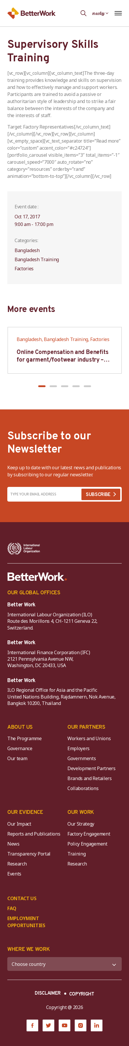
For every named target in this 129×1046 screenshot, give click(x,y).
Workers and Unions (89, 738)
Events (14, 873)
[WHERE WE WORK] (64, 964)
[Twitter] (48, 1025)
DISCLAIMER (48, 993)
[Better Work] (37, 576)
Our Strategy (80, 824)
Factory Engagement (88, 834)
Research (17, 864)
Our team (17, 758)
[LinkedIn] (96, 1025)
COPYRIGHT (81, 994)
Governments (81, 758)
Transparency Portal (28, 854)
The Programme (24, 738)
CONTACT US (21, 898)
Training (76, 854)
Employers (78, 748)
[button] (42, 386)
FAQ (11, 908)
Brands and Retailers (89, 778)
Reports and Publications (33, 834)
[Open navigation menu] (118, 13)
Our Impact (19, 824)
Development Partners (91, 768)
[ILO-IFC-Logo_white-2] (23, 548)
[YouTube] (64, 1025)
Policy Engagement (88, 844)
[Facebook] (32, 1025)
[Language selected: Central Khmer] (100, 13)
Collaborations (83, 788)
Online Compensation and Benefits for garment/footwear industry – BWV (62, 360)
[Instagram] (80, 1025)
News (13, 844)
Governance (19, 748)
